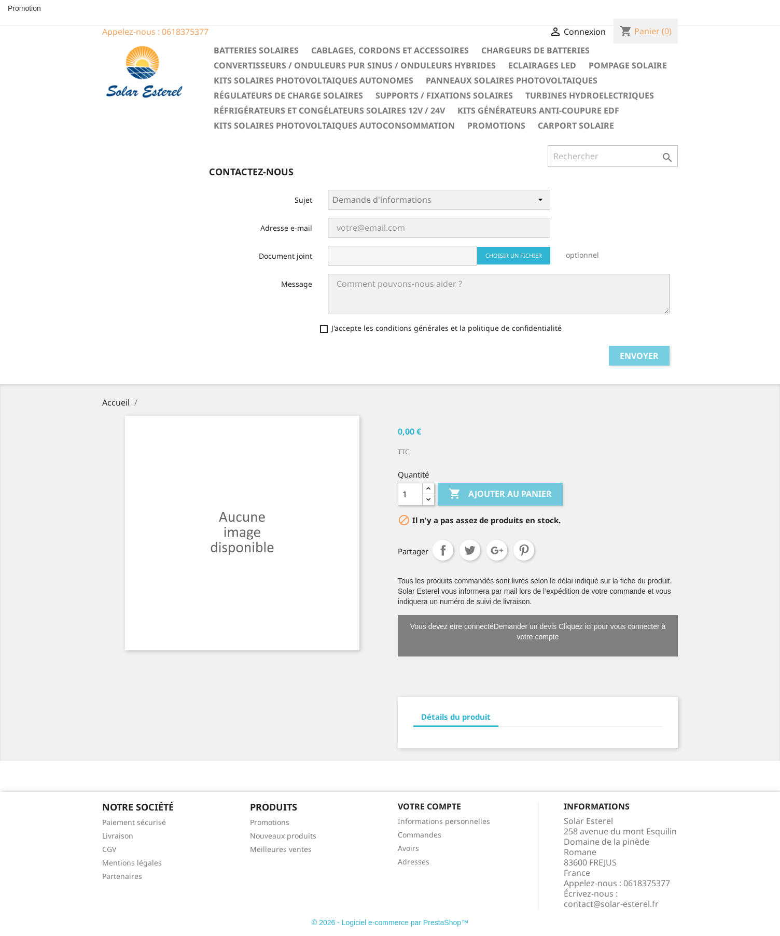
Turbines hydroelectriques (589, 95)
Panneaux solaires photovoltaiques (511, 80)
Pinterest (523, 550)
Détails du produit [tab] (456, 716)
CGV (109, 849)
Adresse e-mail (286, 228)
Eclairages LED (542, 65)
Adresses (413, 862)
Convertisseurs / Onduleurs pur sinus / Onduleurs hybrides (355, 65)
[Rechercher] (613, 156)
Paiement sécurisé (134, 822)
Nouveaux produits (283, 836)
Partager (443, 550)
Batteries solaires (256, 50)
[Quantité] (410, 494)
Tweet (469, 550)
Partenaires (122, 876)
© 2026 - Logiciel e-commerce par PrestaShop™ (390, 922)
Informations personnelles (444, 821)
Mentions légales (132, 863)
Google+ (496, 550)
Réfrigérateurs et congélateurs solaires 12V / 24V (329, 110)
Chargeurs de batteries (535, 50)
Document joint (285, 256)
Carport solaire (576, 125)
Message (296, 284)
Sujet (303, 200)
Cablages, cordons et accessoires (390, 50)
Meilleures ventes (281, 849)
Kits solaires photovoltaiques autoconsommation (334, 125)
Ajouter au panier (500, 494)
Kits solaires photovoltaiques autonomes (313, 80)
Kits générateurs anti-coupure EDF (538, 110)
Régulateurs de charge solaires (288, 95)
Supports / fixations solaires (444, 95)
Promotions (496, 125)
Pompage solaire (628, 65)
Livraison (117, 836)
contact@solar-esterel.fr (611, 904)
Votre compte (429, 806)
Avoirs (408, 848)
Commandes (419, 835)
